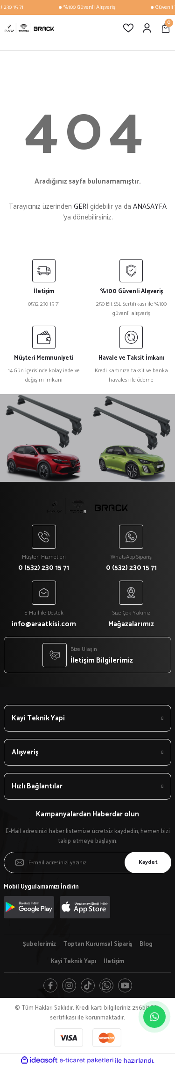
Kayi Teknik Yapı (73, 961)
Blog (146, 944)
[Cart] (165, 28)
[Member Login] (147, 28)
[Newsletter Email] (87, 862)
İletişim (114, 961)
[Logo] (29, 27)
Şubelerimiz (39, 944)
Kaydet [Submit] (148, 862)
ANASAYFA (150, 206)
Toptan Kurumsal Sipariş (97, 944)
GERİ (81, 206)
